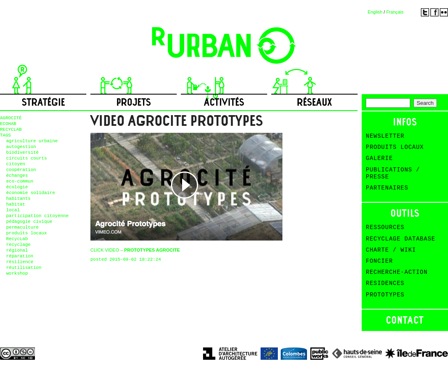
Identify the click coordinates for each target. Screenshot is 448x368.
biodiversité (22, 152)
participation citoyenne (37, 215)
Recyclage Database (400, 239)
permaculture (22, 227)
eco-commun (19, 181)
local (13, 210)
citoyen (15, 164)
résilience (19, 261)
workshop (17, 273)
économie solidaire (30, 192)
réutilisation (24, 267)
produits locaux (26, 233)
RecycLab (17, 238)
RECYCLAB (11, 129)
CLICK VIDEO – (135, 250)
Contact (405, 320)
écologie (17, 187)
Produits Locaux (395, 147)
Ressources (385, 227)
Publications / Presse (393, 173)
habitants (18, 198)
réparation (19, 256)
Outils (405, 213)
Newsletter (385, 136)
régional (17, 250)
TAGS (5, 135)
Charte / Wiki (391, 250)
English (374, 11)
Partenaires (387, 188)
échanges (17, 175)
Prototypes (385, 295)
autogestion (21, 146)
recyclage (18, 244)
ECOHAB (8, 123)
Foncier (379, 261)
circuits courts (26, 158)
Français (395, 11)
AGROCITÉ (11, 118)
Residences (385, 283)
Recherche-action (396, 272)
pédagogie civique (29, 221)
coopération (21, 169)
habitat (15, 204)
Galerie (379, 158)
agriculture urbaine (32, 141)
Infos (405, 122)
